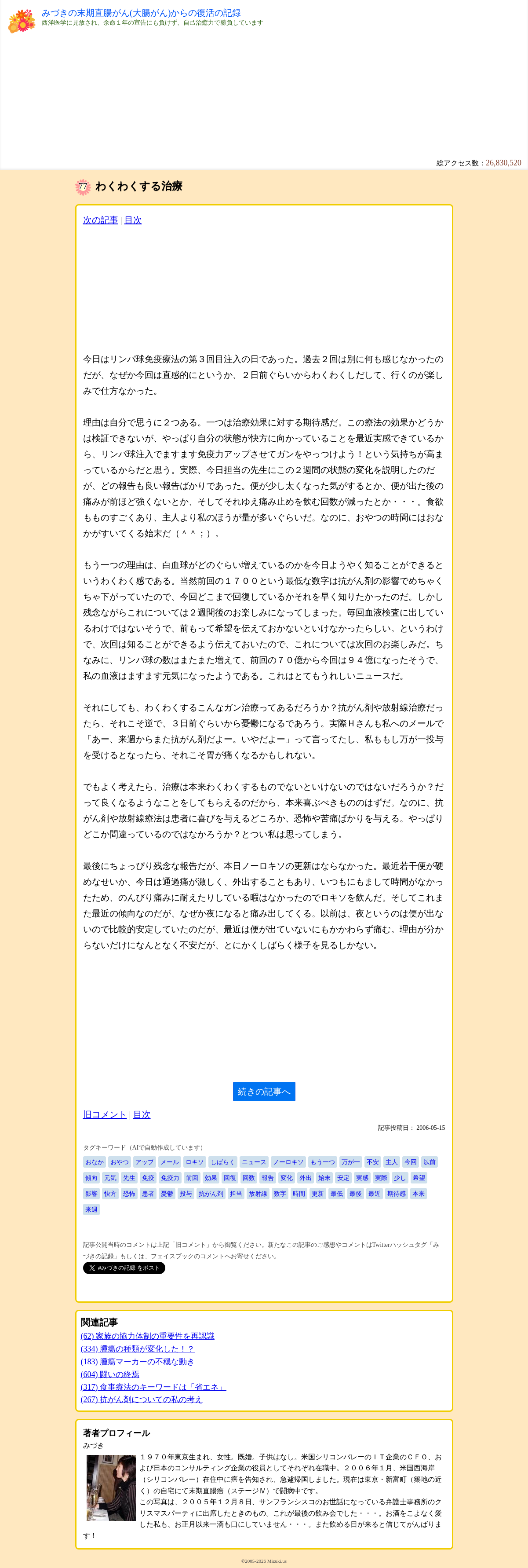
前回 (192, 1177)
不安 (373, 1161)
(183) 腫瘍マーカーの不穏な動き (138, 1361)
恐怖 (129, 1193)
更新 (318, 1193)
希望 (419, 1177)
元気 (110, 1177)
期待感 (396, 1193)
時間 (299, 1193)
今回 (410, 1161)
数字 (280, 1193)
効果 (211, 1177)
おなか (94, 1161)
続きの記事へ (264, 1091)
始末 (324, 1177)
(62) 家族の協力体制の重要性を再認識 (148, 1336)
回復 (230, 1177)
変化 (286, 1177)
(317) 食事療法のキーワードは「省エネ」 (154, 1387)
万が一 (351, 1161)
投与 (186, 1193)
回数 (249, 1177)
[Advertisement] (264, 96)
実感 (362, 1177)
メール (169, 1161)
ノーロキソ (288, 1161)
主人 (392, 1161)
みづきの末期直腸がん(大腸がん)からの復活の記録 (141, 13)
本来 (418, 1193)
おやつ (119, 1161)
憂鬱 (167, 1193)
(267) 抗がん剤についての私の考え (142, 1399)
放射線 (258, 1193)
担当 (236, 1193)
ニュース (254, 1161)
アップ (144, 1161)
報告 (268, 1177)
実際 (381, 1177)
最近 (374, 1193)
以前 (429, 1161)
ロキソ (195, 1161)
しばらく (223, 1161)
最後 (356, 1193)
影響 (91, 1193)
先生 (129, 1177)
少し (400, 1177)
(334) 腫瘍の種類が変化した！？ (138, 1349)
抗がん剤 (211, 1193)
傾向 (91, 1177)
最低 (337, 1193)
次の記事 (100, 220)
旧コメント (105, 1114)
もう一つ (322, 1161)
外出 (305, 1177)
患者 (148, 1193)
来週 (91, 1209)
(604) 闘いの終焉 (110, 1374)
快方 (110, 1193)
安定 (343, 1177)
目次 (133, 220)
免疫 (148, 1177)
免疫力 (170, 1177)
